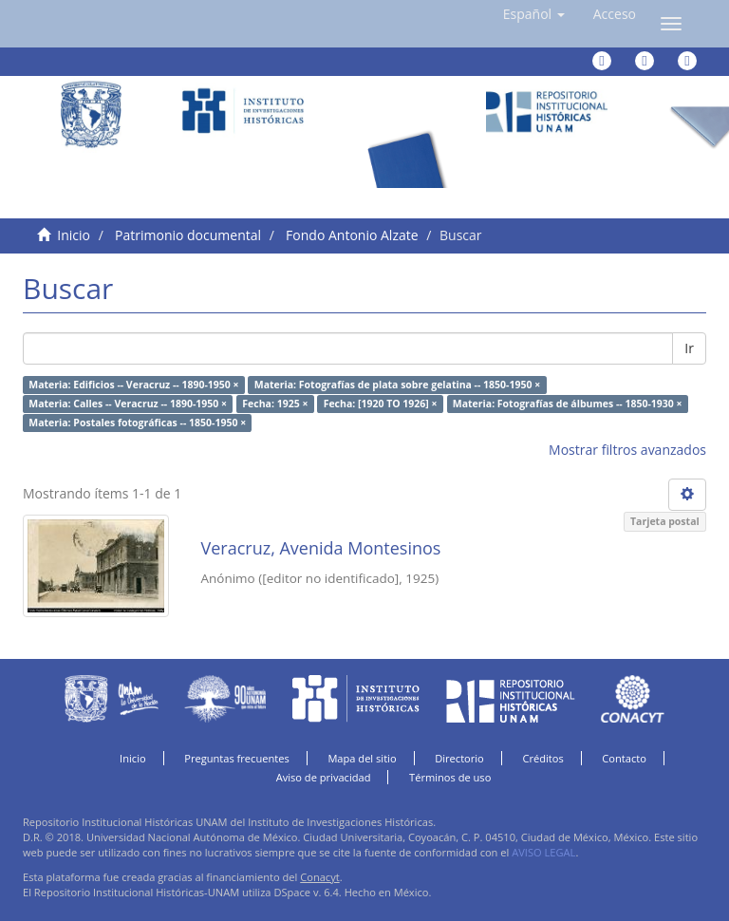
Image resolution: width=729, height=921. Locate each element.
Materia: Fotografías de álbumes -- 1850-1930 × (567, 403)
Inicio (73, 235)
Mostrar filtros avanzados (627, 450)
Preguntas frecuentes (236, 758)
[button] (534, 14)
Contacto (624, 758)
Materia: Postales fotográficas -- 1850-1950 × (137, 422)
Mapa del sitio (361, 758)
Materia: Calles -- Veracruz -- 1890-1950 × (127, 403)
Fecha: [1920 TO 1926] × (381, 403)
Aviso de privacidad (323, 777)
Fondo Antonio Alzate (352, 235)
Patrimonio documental (188, 235)
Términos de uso (450, 777)
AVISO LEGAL (543, 852)
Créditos (542, 758)
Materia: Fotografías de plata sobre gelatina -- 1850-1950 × (397, 384)
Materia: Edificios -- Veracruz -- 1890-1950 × (133, 384)
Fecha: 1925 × (275, 403)
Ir (689, 348)
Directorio (459, 758)
